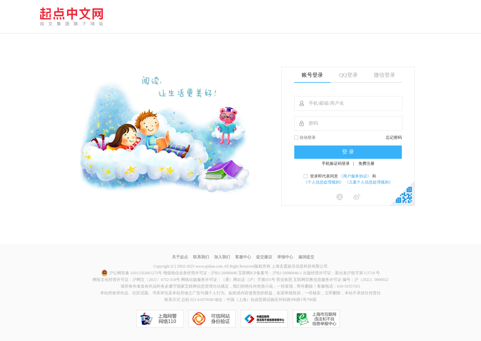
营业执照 (284, 279)
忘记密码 (394, 137)
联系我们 (201, 257)
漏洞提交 (306, 257)
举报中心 (285, 257)
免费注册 (366, 163)
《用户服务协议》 (355, 176)
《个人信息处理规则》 (324, 182)
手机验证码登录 (336, 163)
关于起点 (180, 257)
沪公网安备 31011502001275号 (131, 273)
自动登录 (308, 137)
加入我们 (222, 257)
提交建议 (264, 257)
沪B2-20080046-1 (287, 273)
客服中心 (243, 257)
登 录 (348, 151)
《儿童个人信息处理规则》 (369, 182)
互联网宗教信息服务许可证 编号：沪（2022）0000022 (340, 279)
